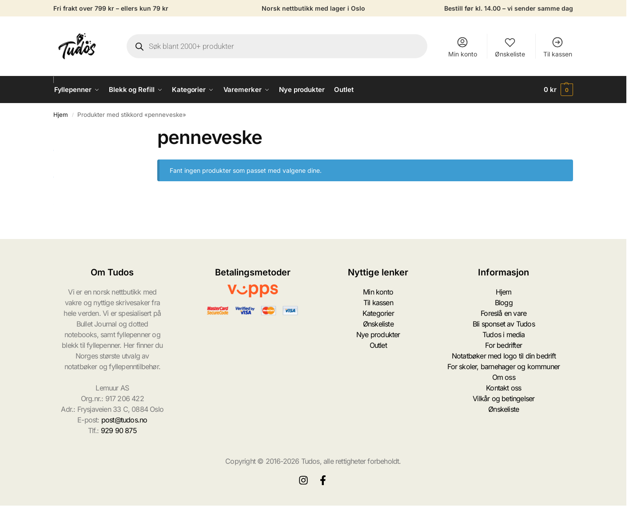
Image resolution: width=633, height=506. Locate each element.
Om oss (503, 377)
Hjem (60, 114)
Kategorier (378, 313)
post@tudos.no (124, 419)
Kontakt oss (503, 387)
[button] (558, 89)
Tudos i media (503, 334)
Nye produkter (378, 334)
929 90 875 (119, 430)
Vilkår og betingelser (503, 398)
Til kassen (557, 47)
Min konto (462, 47)
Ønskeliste (510, 47)
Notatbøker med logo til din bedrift (504, 355)
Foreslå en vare (503, 313)
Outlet (378, 345)
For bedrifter (503, 345)
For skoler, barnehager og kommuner (503, 366)
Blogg (504, 302)
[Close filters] (134, 131)
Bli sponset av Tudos (504, 323)
